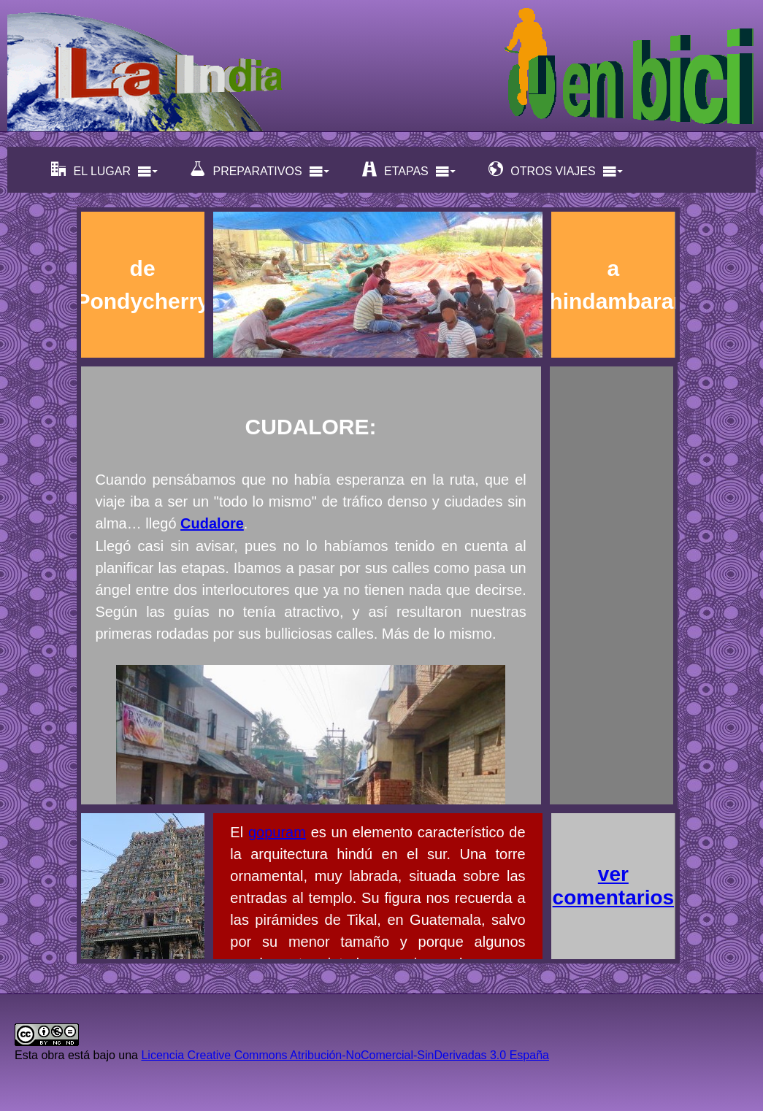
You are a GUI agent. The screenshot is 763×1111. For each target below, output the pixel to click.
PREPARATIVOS (260, 169)
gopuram (277, 832)
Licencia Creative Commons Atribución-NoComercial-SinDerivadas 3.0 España (344, 1055)
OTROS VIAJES (555, 169)
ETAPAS (409, 169)
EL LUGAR (104, 169)
